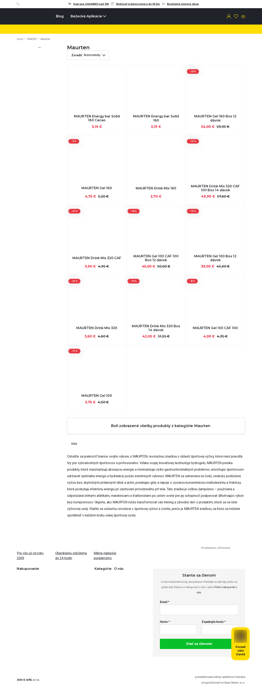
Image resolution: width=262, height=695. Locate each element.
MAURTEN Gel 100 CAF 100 (215, 328)
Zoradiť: (77, 55)
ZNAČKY (32, 38)
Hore (72, 442)
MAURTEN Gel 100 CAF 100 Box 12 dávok (155, 258)
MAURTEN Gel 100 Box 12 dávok (215, 258)
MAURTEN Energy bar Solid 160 (156, 118)
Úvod (20, 38)
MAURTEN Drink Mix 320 (96, 328)
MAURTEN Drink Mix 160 (156, 188)
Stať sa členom (199, 644)
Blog (60, 16)
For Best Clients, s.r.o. (232, 682)
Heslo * (165, 621)
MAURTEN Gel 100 (96, 396)
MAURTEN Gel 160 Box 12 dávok (215, 118)
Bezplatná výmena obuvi (180, 4)
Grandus (240, 676)
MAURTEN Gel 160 (96, 188)
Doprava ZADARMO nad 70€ (88, 4)
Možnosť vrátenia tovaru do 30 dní (135, 4)
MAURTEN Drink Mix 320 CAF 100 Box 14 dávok (215, 188)
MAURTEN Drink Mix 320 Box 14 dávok (156, 328)
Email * (164, 602)
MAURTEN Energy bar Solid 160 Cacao (97, 118)
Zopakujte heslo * (214, 621)
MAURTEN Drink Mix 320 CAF (96, 258)
